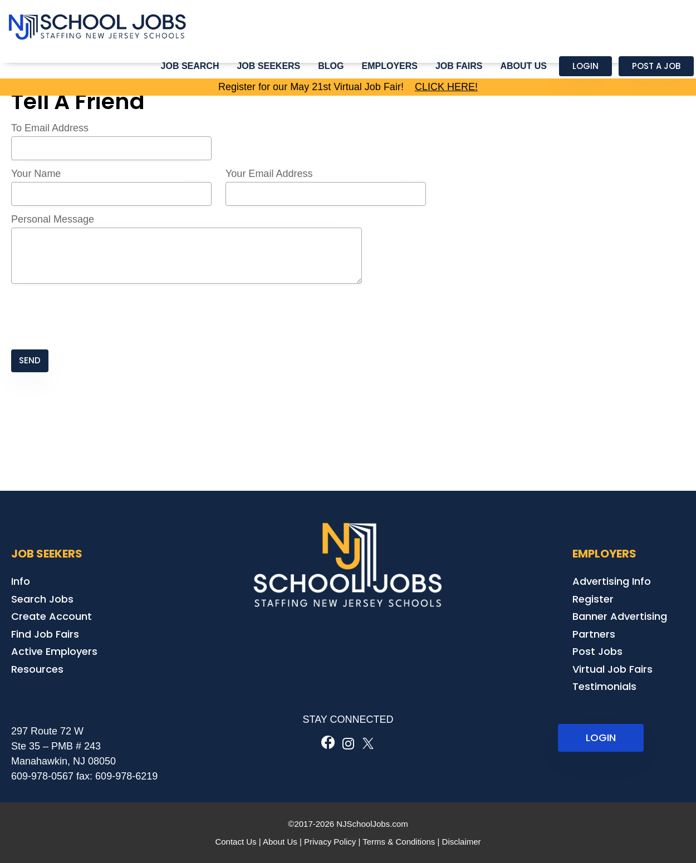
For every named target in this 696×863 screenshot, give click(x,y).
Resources (37, 669)
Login (585, 66)
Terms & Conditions (398, 841)
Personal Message (52, 219)
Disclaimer (461, 841)
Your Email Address (269, 173)
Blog (331, 66)
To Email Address (50, 128)
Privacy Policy (330, 841)
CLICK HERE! (446, 86)
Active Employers (54, 651)
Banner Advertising (619, 616)
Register (593, 599)
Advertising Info (611, 581)
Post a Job (656, 66)
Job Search (190, 66)
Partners (593, 634)
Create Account (51, 616)
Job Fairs (458, 66)
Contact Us (235, 841)
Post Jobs (597, 651)
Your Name (36, 173)
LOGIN (601, 737)
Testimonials (604, 686)
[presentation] (95, 317)
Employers (390, 66)
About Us (523, 66)
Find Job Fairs (45, 634)
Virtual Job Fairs (612, 669)
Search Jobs (42, 599)
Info (20, 581)
